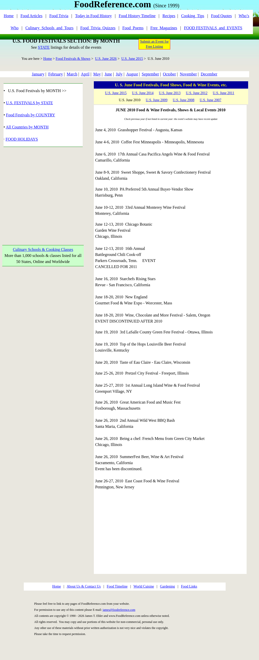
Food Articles (31, 16)
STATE (44, 47)
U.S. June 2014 (143, 93)
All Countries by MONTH (27, 127)
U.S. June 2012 (197, 93)
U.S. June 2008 (184, 100)
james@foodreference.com (119, 610)
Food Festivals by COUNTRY (30, 115)
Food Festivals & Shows (73, 59)
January (38, 74)
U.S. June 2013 (170, 93)
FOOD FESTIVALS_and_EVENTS (213, 28)
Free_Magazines (163, 28)
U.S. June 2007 (210, 100)
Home (9, 16)
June (108, 74)
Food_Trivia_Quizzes (98, 28)
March (72, 74)
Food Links (189, 586)
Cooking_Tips (192, 16)
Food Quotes (221, 16)
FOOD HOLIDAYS (22, 139)
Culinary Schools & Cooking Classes (43, 249)
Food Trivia (58, 16)
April (85, 74)
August (132, 74)
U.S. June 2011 (223, 93)
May (97, 74)
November (188, 74)
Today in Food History (93, 16)
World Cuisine (144, 586)
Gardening (167, 586)
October (169, 74)
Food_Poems (133, 28)
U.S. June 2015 (132, 59)
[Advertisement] (43, 190)
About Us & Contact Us (84, 586)
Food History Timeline (137, 16)
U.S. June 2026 (106, 59)
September (150, 74)
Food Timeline (117, 586)
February (55, 74)
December (209, 74)
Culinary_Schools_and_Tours (49, 28)
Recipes (168, 16)
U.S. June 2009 (156, 100)
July (119, 74)
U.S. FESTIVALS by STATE (29, 103)
